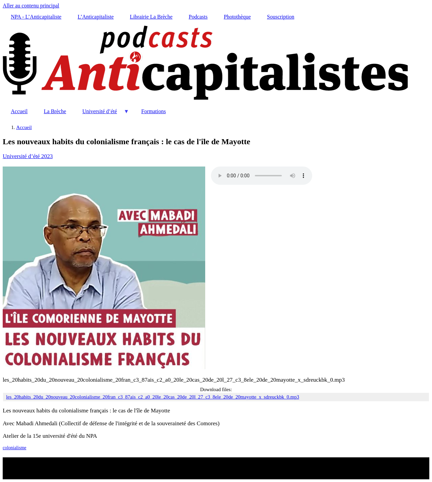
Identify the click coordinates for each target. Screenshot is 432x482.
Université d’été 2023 (28, 156)
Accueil (19, 111)
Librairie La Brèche (151, 17)
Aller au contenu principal (31, 5)
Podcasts (198, 17)
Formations (153, 111)
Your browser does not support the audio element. (261, 176)
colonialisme (14, 447)
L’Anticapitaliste (96, 17)
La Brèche (55, 111)
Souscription (280, 17)
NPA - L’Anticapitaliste (36, 17)
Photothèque (237, 17)
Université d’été (101, 114)
